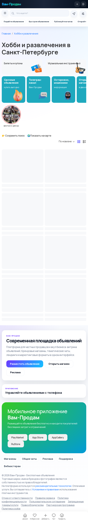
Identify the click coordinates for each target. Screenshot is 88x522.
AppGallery (58, 437)
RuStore (15, 444)
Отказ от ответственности (17, 498)
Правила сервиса (45, 498)
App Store (37, 437)
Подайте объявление (14, 21)
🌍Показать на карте (39, 135)
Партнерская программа (60, 505)
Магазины (10, 458)
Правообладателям (32, 505)
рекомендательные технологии (53, 486)
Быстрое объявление (39, 21)
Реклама (15, 372)
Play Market (17, 437)
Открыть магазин (58, 363)
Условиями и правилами (45, 489)
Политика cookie (11, 508)
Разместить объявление (25, 363)
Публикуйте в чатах (63, 21)
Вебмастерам (12, 466)
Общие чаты (29, 458)
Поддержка (66, 458)
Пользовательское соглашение (47, 501)
